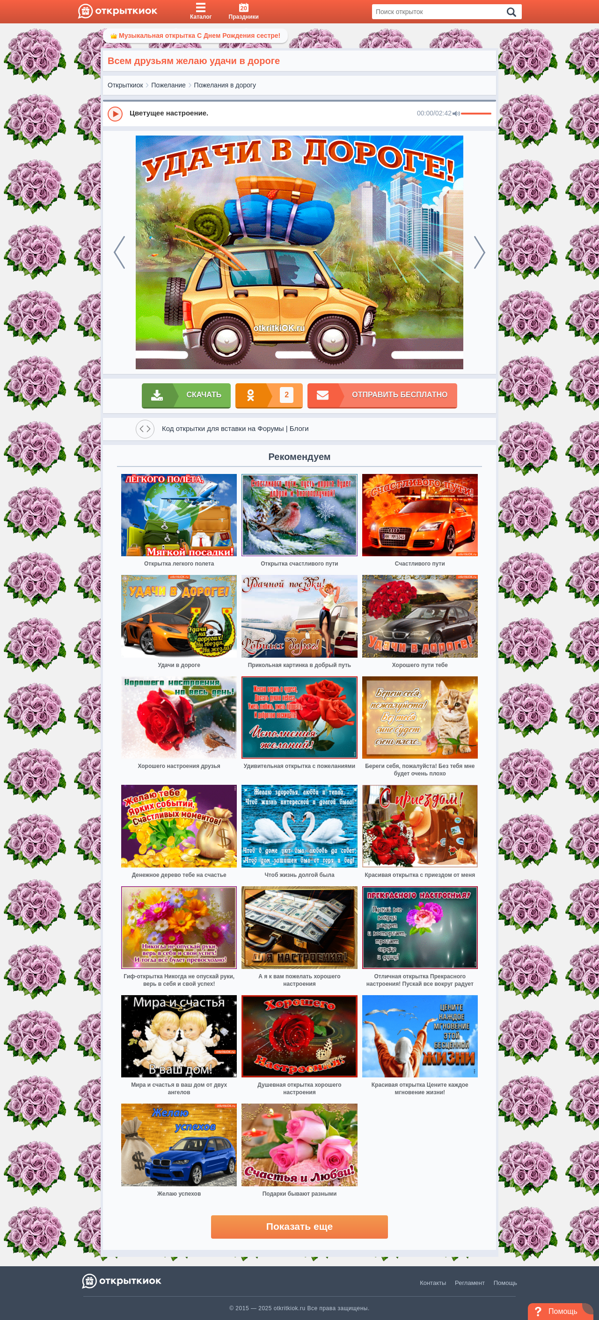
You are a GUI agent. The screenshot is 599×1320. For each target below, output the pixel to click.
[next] (480, 252)
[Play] (115, 114)
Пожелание (168, 85)
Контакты (433, 1282)
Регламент (470, 1282)
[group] (299, 113)
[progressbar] (476, 114)
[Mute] (456, 114)
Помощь (505, 1282)
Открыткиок (125, 85)
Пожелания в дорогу (225, 85)
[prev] (119, 252)
